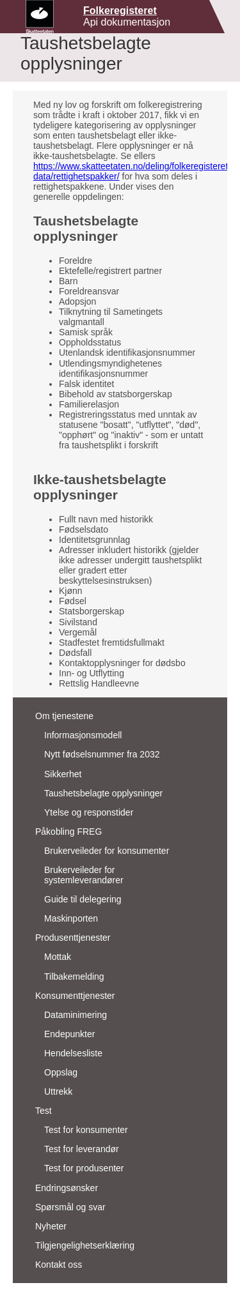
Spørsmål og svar (70, 1207)
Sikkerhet (62, 774)
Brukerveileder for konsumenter (106, 851)
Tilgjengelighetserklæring (84, 1245)
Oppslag (60, 1072)
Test (43, 1111)
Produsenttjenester (73, 937)
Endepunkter (69, 1034)
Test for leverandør (81, 1149)
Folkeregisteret (120, 10)
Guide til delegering (83, 899)
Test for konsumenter (86, 1130)
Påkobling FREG (68, 831)
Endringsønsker (66, 1188)
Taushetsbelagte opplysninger (103, 793)
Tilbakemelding (74, 976)
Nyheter (51, 1226)
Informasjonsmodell (83, 735)
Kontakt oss (58, 1264)
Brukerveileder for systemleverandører (84, 875)
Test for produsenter (84, 1168)
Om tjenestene (64, 716)
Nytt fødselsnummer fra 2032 (102, 754)
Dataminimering (75, 1015)
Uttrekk (58, 1091)
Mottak (57, 957)
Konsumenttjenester (75, 996)
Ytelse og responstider (88, 812)
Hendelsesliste (73, 1053)
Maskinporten (71, 918)
